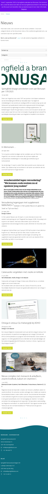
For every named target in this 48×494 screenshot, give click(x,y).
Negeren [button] (24, 9)
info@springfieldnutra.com (10, 447)
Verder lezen (7, 119)
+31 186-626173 (7, 450)
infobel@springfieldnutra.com (10, 471)
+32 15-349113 (7, 474)
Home (2, 14)
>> (26, 62)
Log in (19, 38)
